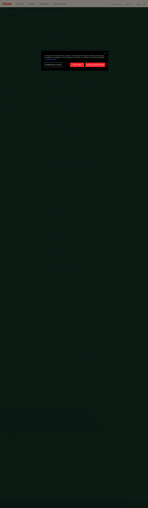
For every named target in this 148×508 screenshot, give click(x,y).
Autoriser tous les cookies (95, 64)
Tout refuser (77, 64)
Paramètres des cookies (53, 64)
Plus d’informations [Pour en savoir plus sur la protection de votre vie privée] (51, 59)
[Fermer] (105, 53)
